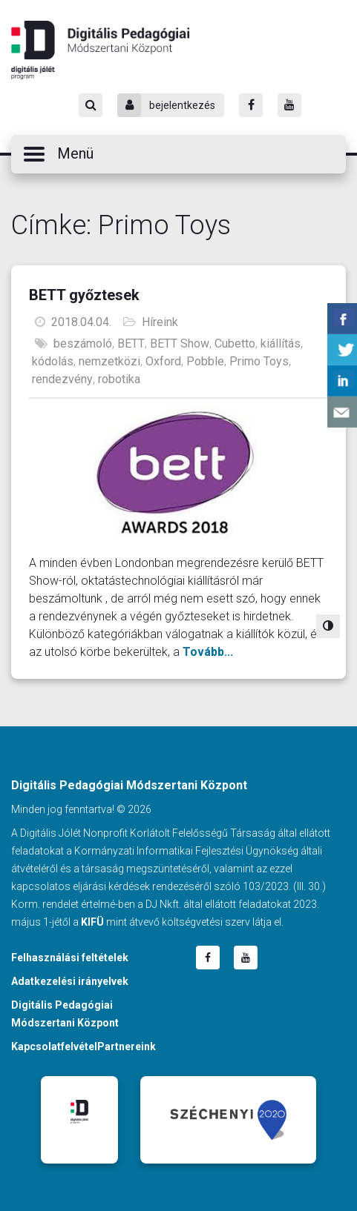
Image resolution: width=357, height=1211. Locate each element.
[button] (178, 154)
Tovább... (208, 652)
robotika (119, 379)
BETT (131, 343)
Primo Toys (259, 361)
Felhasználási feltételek (69, 957)
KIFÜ (92, 922)
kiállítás (281, 343)
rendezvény (62, 379)
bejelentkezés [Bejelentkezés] (166, 105)
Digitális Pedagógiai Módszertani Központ (100, 49)
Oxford (163, 361)
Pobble (205, 361)
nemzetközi (109, 361)
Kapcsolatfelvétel (54, 1046)
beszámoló (82, 343)
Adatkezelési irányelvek (69, 981)
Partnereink (126, 1046)
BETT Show (179, 343)
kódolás (52, 361)
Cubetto (234, 343)
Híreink (160, 322)
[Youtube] (289, 105)
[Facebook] (251, 105)
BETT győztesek (84, 295)
